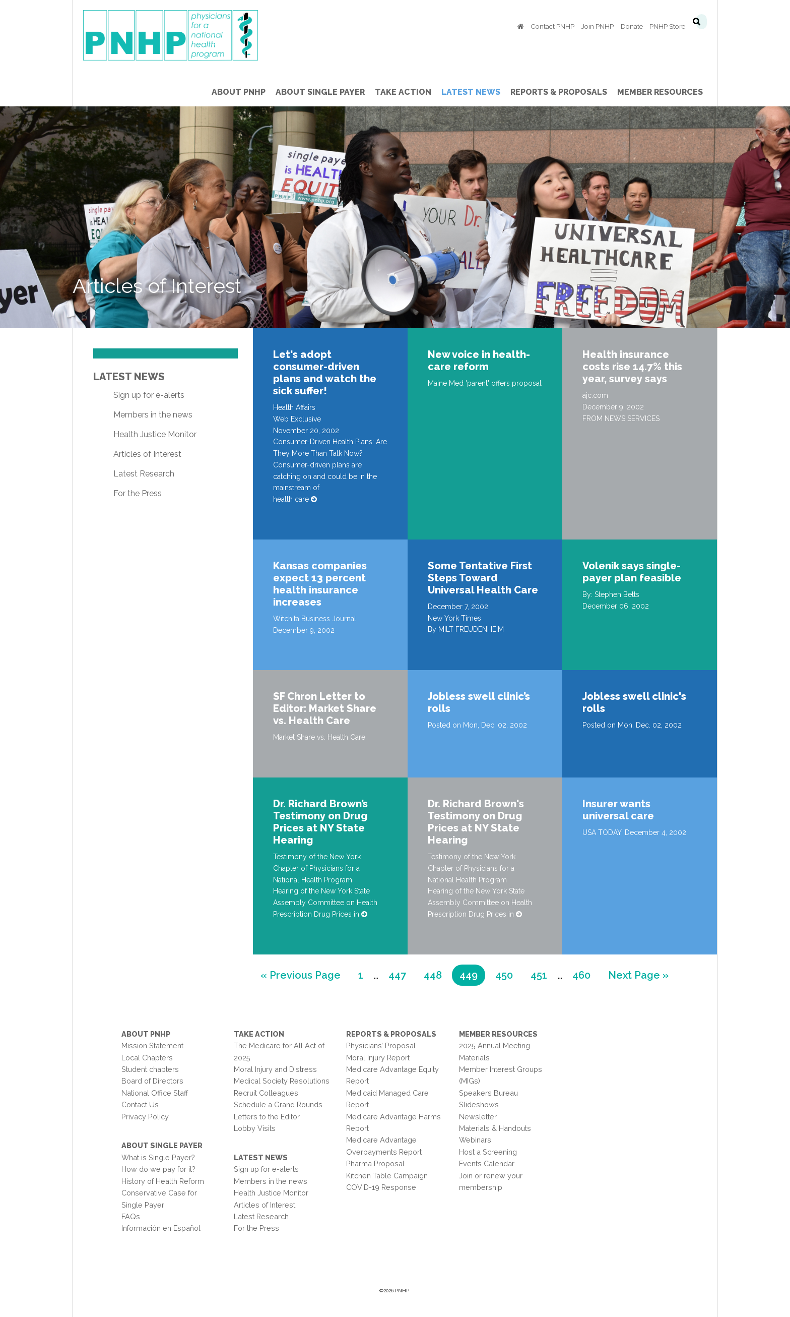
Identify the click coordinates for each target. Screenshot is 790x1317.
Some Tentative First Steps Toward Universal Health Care (483, 578)
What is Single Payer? (158, 1157)
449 (472, 974)
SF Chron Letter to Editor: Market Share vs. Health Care (324, 708)
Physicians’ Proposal (381, 1045)
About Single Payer (162, 1145)
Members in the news (152, 415)
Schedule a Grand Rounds (278, 1104)
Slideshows (479, 1104)
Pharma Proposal (375, 1163)
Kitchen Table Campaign (387, 1175)
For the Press (137, 493)
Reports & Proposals (391, 1034)
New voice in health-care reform (479, 360)
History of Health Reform (162, 1181)
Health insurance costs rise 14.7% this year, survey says (632, 366)
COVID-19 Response (381, 1187)
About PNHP (145, 1034)
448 (436, 974)
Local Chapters (147, 1057)
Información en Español (161, 1228)
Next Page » (638, 976)
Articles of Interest (147, 454)
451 (542, 974)
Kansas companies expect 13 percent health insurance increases (320, 584)
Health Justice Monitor (154, 434)
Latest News (129, 377)
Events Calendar (486, 1163)
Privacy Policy (145, 1116)
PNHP (186, 35)
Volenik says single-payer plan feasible (631, 572)
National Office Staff (154, 1093)
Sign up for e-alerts (148, 395)
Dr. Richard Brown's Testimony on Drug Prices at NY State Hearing (476, 822)
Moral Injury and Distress (275, 1069)
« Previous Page (300, 976)
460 (585, 974)
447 (401, 974)
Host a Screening (488, 1152)
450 (507, 974)
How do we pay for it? (158, 1169)
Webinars (475, 1139)
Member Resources (498, 1034)
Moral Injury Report (378, 1057)
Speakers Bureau (488, 1093)
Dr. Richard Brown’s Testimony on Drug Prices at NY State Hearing (320, 822)
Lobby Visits (255, 1128)
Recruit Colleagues (266, 1093)
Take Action (259, 1034)
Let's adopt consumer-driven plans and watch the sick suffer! (324, 372)
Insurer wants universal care (618, 810)
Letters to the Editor (267, 1116)
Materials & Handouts (495, 1128)
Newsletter (478, 1116)
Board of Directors (152, 1080)
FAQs (130, 1216)
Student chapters (150, 1069)
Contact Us (140, 1104)
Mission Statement (152, 1045)
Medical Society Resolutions (282, 1080)
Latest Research (143, 473)
